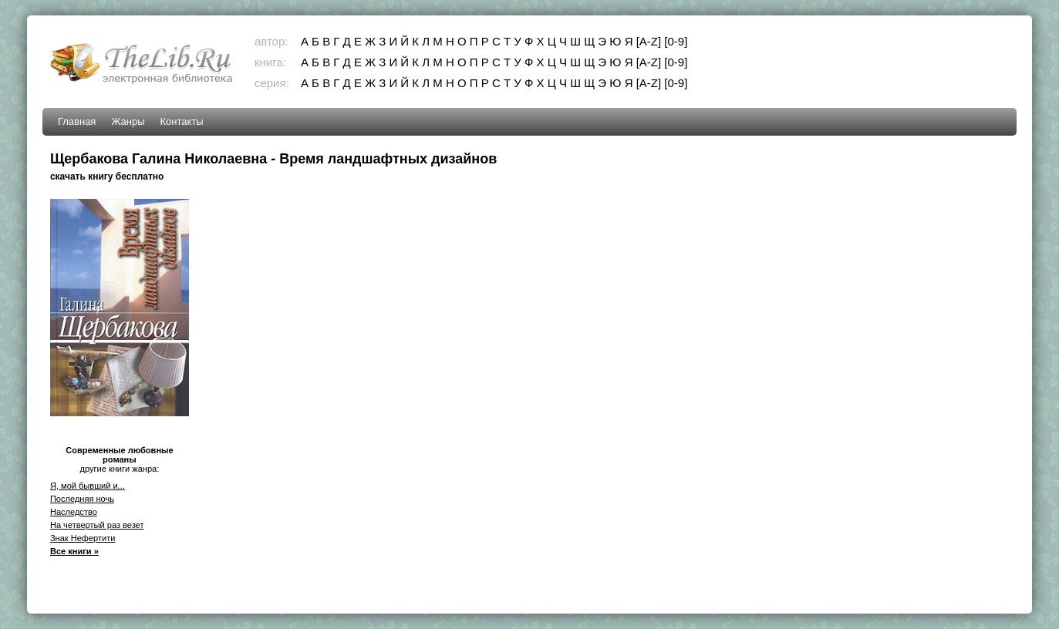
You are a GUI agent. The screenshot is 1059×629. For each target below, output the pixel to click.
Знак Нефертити (83, 538)
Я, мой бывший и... (87, 485)
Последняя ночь (82, 498)
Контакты (182, 121)
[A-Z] (649, 41)
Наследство (73, 511)
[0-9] (675, 41)
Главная (77, 121)
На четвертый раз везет (97, 525)
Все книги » (74, 551)
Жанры (127, 121)
